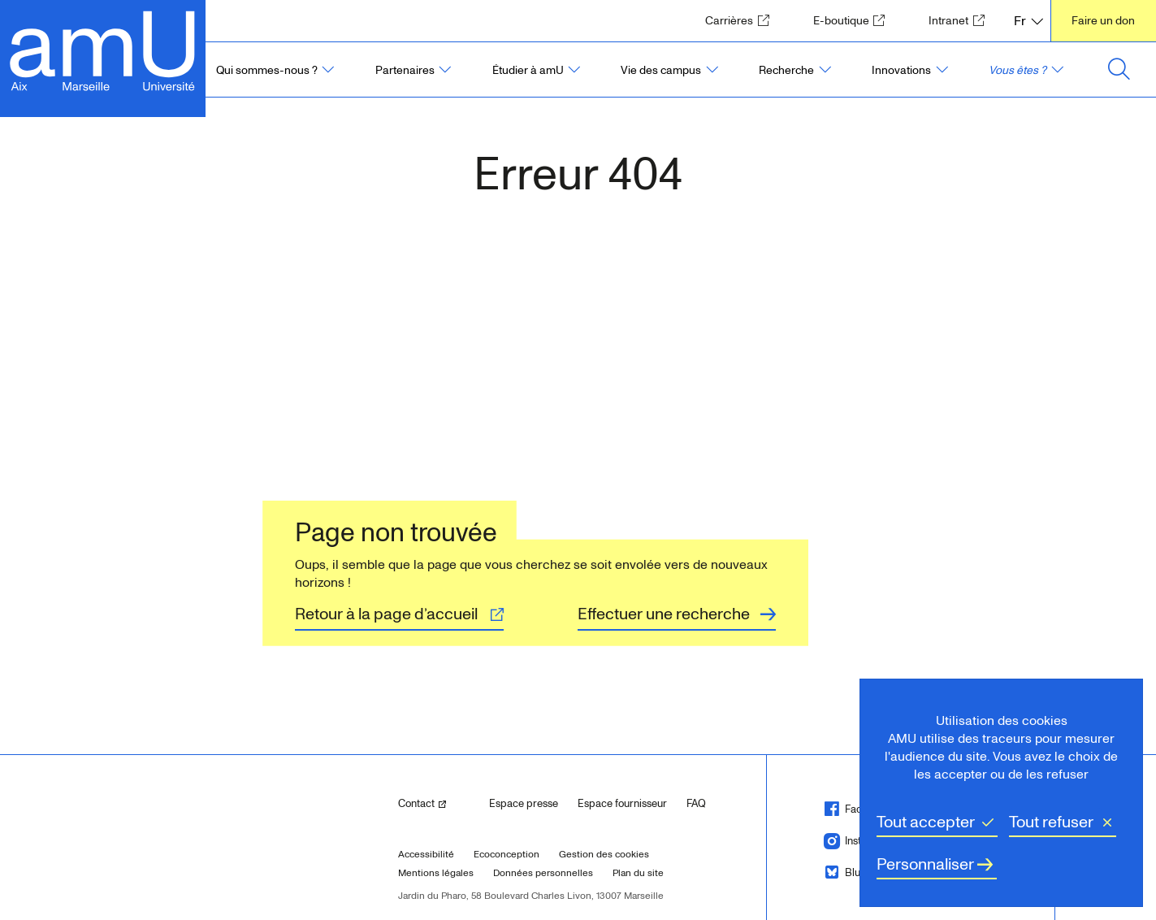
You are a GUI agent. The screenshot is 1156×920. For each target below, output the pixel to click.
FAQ (696, 803)
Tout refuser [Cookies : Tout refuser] (1051, 822)
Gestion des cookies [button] (604, 854)
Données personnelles (543, 873)
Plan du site (638, 873)
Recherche (786, 70)
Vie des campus (661, 70)
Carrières (742, 20)
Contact (437, 802)
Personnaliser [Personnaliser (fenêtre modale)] (925, 864)
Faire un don (1103, 20)
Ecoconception (506, 854)
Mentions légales (436, 873)
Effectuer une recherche (664, 614)
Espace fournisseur (622, 803)
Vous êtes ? (1017, 70)
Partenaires (405, 70)
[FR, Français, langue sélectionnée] (1029, 21)
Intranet (961, 20)
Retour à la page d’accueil (386, 614)
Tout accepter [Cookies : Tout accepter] (926, 822)
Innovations (901, 70)
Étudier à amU (528, 70)
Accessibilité (426, 854)
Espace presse (523, 803)
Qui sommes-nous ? (267, 70)
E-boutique (854, 20)
